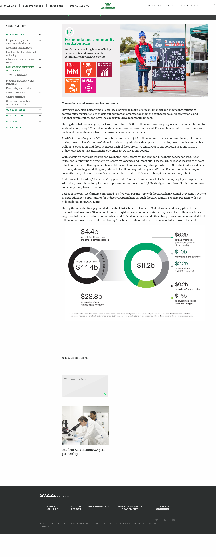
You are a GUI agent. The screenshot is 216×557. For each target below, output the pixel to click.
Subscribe (139, 546)
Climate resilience (15, 116)
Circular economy (15, 112)
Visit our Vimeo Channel (165, 543)
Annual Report (76, 530)
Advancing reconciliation (19, 67)
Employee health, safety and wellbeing (21, 73)
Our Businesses (39, 13)
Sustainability (86, 13)
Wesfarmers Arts (18, 94)
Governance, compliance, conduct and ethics (19, 122)
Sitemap (44, 549)
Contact (177, 13)
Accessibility (156, 546)
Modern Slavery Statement (130, 530)
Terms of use (99, 546)
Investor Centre (52, 530)
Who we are (14, 13)
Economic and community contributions (20, 88)
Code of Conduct (163, 530)
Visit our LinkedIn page (174, 543)
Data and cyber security (18, 108)
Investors (62, 13)
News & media (146, 13)
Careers (163, 13)
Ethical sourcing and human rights (20, 80)
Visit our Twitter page (157, 543)
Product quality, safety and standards (20, 102)
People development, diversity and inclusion (18, 61)
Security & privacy (120, 546)
